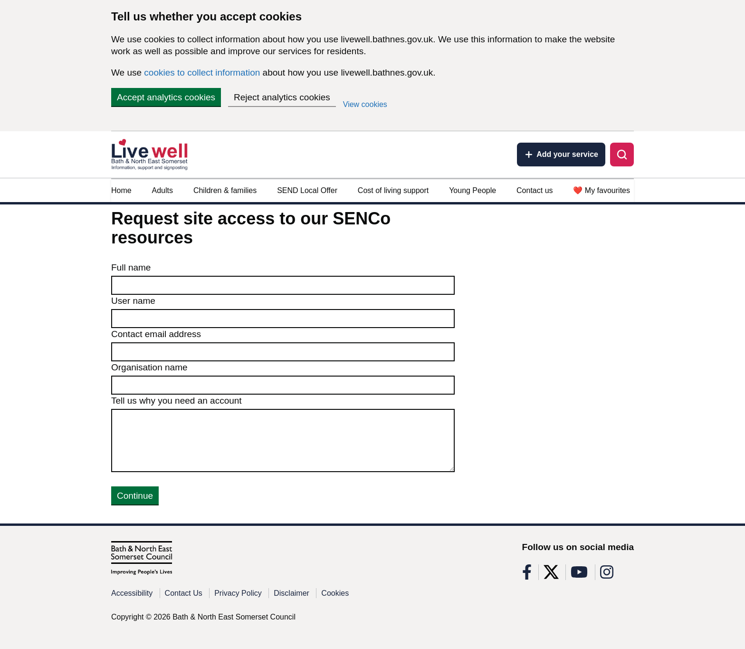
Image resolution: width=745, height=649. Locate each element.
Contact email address (156, 334)
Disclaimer (291, 593)
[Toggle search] (622, 154)
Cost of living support (393, 190)
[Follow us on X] (551, 575)
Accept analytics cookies (166, 97)
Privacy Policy (238, 593)
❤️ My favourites (601, 190)
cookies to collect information (202, 72)
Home (121, 190)
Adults (162, 190)
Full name (131, 267)
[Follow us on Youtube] (579, 575)
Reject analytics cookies (282, 97)
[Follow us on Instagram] (606, 575)
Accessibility (132, 593)
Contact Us (183, 593)
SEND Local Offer (307, 190)
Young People (472, 190)
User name (133, 301)
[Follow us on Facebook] (527, 575)
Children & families (225, 190)
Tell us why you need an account (176, 401)
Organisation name (149, 367)
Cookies (335, 593)
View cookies (365, 104)
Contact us (534, 190)
